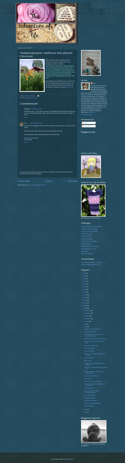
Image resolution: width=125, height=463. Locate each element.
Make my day (88, 360)
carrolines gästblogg (86, 234)
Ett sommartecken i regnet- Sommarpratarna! (91, 391)
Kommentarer (86, 126)
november (87, 313)
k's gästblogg (84, 251)
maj (85, 409)
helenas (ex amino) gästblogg (89, 229)
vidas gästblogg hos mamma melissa (91, 226)
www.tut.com (69, 87)
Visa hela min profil (86, 114)
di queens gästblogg (86, 239)
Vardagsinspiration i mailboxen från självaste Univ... (94, 372)
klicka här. (91, 112)
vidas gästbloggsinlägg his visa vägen (91, 262)
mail (29, 98)
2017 (84, 284)
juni (85, 326)
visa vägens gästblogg (87, 253)
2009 (84, 305)
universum (34, 98)
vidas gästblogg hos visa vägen (90, 246)
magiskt (68, 62)
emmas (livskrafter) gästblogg (89, 231)
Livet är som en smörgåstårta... (92, 403)
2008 (84, 308)
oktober (86, 316)
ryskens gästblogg (86, 236)
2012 (84, 297)
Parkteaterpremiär (89, 388)
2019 (84, 278)
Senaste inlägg (23, 181)
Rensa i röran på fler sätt (91, 345)
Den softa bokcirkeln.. (90, 395)
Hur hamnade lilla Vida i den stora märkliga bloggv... (93, 335)
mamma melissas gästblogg (89, 241)
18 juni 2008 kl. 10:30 (36, 109)
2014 (84, 292)
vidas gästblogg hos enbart (88, 248)
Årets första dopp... (89, 406)
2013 (84, 295)
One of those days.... (90, 348)
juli (85, 324)
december (87, 310)
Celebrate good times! (90, 331)
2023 (84, 273)
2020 (84, 276)
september (87, 318)
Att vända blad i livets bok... (92, 376)
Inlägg (84, 123)
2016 (84, 286)
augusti (86, 321)
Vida (25, 123)
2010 (84, 303)
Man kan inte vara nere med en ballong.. (95, 338)
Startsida (48, 181)
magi (26, 98)
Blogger (71, 459)
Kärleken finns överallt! (90, 400)
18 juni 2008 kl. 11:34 (36, 123)
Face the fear (88, 378)
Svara (26, 117)
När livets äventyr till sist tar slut (93, 381)
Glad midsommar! (89, 358)
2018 (84, 281)
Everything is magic (89, 398)
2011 (84, 300)
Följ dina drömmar (89, 351)
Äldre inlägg (72, 181)
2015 (84, 289)
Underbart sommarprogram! (92, 329)
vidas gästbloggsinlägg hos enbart (90, 264)
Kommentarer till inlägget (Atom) (36, 185)
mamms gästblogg (86, 243)
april (85, 412)
